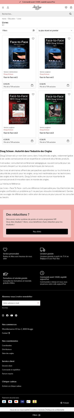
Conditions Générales (37, 410)
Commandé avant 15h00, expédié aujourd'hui (38, 2)
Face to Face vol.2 (11, 133)
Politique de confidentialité (55, 410)
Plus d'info (37, 231)
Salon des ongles (8, 353)
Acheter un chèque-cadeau (11, 386)
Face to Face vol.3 (47, 133)
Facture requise (7, 373)
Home (4, 19)
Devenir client (7, 365)
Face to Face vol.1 (11, 77)
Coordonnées (7, 345)
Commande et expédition (11, 369)
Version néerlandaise (10, 72)
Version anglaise (45, 72)
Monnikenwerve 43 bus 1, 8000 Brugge (17, 329)
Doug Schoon (8, 74)
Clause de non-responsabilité (19, 410)
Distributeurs (7, 349)
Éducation (11, 19)
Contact (6, 333)
